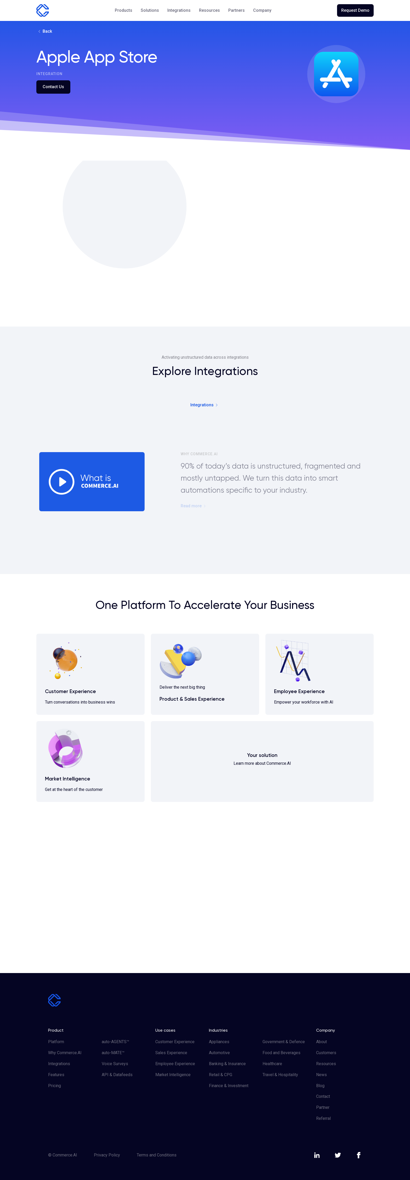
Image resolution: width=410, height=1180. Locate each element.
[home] (42, 10)
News (321, 1074)
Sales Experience (171, 1052)
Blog (320, 1085)
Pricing (54, 1085)
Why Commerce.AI (65, 1052)
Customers (326, 1052)
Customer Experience (175, 1041)
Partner (322, 1107)
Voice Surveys (115, 1063)
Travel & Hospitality (280, 1074)
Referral (323, 1118)
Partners (236, 10)
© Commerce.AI (62, 1155)
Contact (323, 1096)
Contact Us (53, 86)
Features (56, 1074)
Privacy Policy (107, 1155)
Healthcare (272, 1063)
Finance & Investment (228, 1085)
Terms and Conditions (156, 1155)
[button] (123, 10)
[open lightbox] (87, 480)
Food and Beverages (281, 1052)
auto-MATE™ (113, 1052)
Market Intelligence (173, 1074)
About (321, 1041)
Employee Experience (175, 1063)
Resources (326, 1063)
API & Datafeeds (117, 1074)
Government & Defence (284, 1041)
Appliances (219, 1041)
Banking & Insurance (227, 1063)
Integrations (179, 10)
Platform (56, 1041)
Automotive (219, 1052)
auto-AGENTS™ (115, 1041)
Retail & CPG (220, 1074)
